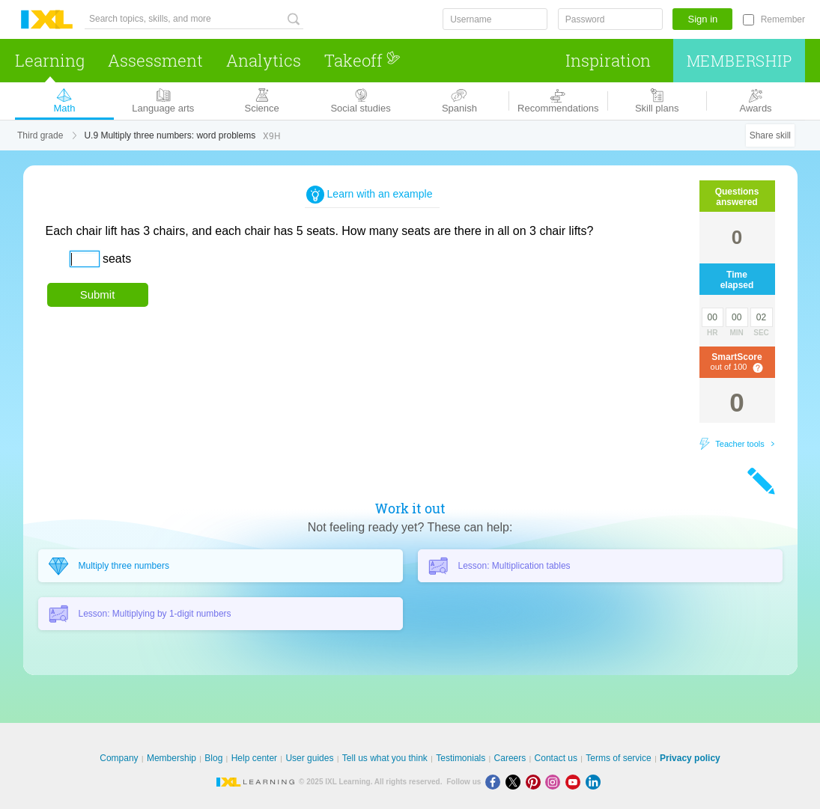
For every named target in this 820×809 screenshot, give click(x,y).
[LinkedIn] (595, 782)
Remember (783, 19)
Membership (739, 60)
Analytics (263, 60)
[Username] (495, 19)
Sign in (703, 19)
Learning (50, 60)
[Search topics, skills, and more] (194, 19)
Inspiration (608, 60)
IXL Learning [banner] (47, 19)
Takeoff (362, 60)
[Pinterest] (536, 782)
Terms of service (618, 758)
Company (119, 758)
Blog (213, 758)
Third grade (40, 135)
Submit (97, 294)
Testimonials (460, 758)
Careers (510, 758)
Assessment (155, 60)
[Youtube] (575, 782)
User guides (309, 758)
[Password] (610, 19)
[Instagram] (555, 782)
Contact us (556, 758)
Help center (254, 758)
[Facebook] (495, 782)
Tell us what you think (385, 758)
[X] (515, 782)
